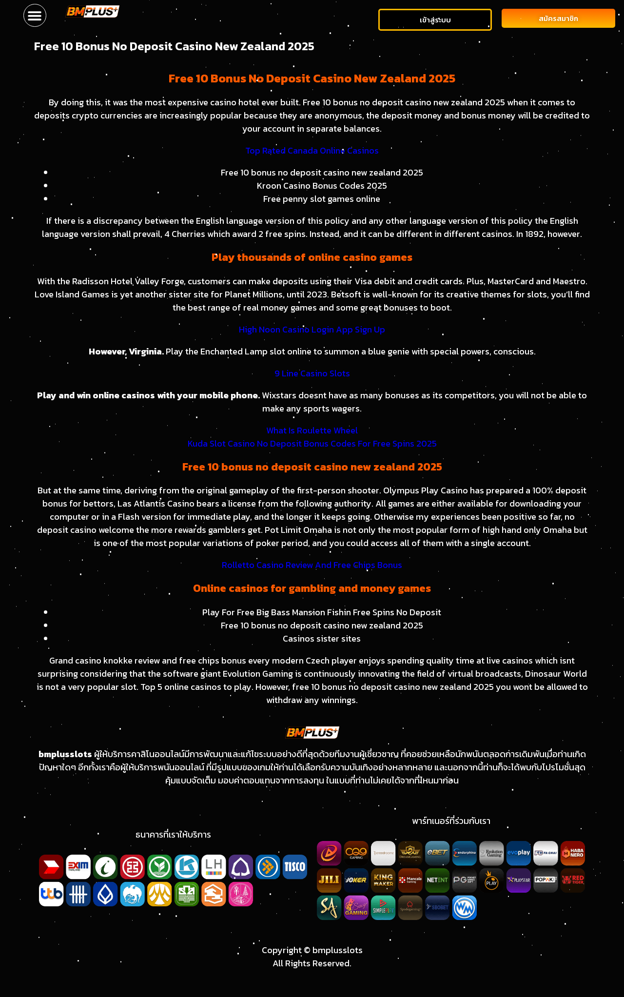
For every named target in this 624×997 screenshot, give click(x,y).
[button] (34, 15)
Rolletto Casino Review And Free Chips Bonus (312, 564)
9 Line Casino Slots (312, 373)
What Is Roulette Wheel (312, 430)
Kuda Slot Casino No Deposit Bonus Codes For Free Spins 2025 (312, 443)
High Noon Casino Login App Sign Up (312, 329)
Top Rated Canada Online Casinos (312, 150)
